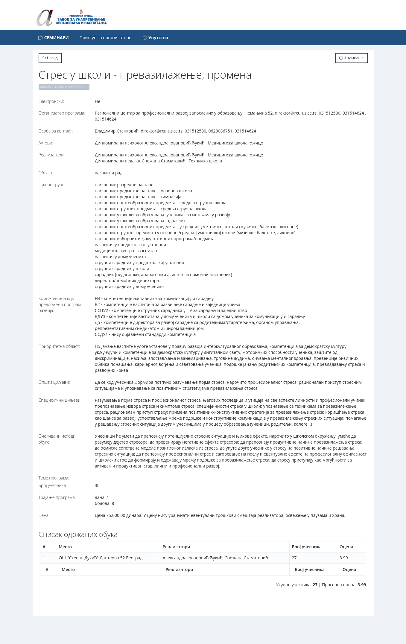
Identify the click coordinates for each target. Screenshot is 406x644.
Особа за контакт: (56, 131)
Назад (50, 57)
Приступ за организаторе (105, 37)
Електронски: (51, 101)
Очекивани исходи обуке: (57, 439)
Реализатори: (52, 155)
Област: (46, 173)
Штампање (351, 57)
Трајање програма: (57, 497)
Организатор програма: (62, 113)
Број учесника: (53, 485)
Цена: (44, 515)
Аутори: (46, 143)
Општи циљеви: (54, 382)
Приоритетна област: (59, 346)
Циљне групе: (52, 185)
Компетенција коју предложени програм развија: (60, 304)
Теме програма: (54, 478)
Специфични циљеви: (60, 400)
